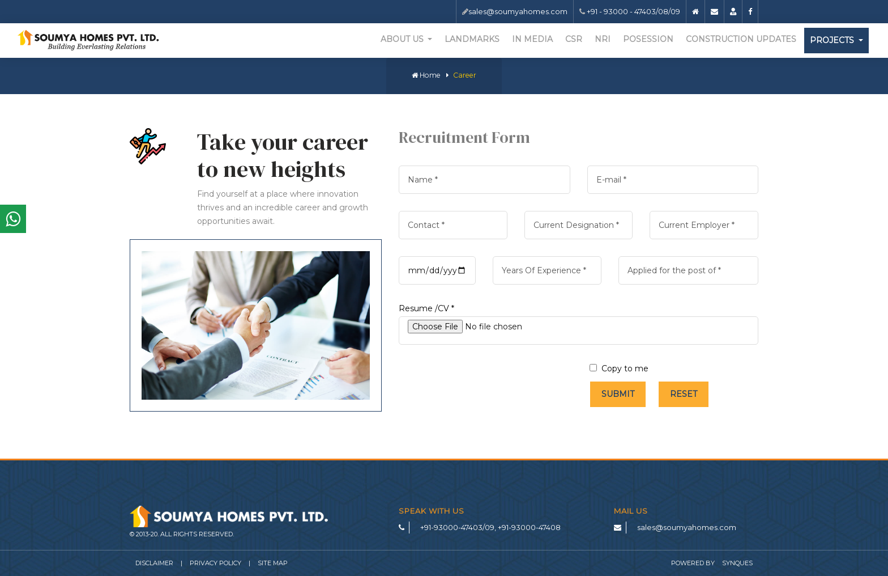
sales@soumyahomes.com (517, 11)
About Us (403, 39)
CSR (573, 39)
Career (464, 75)
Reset (683, 394)
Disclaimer (154, 563)
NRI (602, 39)
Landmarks (472, 39)
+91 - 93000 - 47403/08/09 (632, 11)
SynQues (737, 563)
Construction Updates (741, 39)
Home (426, 75)
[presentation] (485, 384)
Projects (833, 40)
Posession (648, 39)
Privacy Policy (215, 563)
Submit (617, 394)
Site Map (273, 563)
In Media (532, 39)
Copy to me (619, 368)
